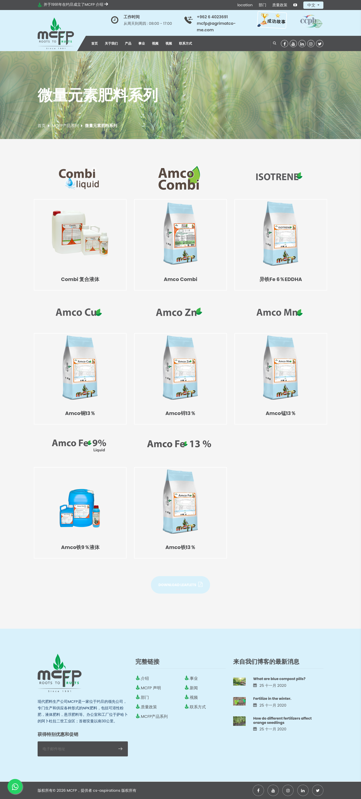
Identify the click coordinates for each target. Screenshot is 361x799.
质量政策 (279, 5)
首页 (94, 43)
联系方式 (185, 43)
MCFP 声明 (151, 688)
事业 (141, 43)
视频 (155, 43)
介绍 (102, 4)
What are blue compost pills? (279, 678)
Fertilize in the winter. (272, 698)
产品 (128, 43)
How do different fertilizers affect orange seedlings (282, 720)
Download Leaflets (180, 584)
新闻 (194, 688)
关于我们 (111, 43)
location (245, 5)
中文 (311, 5)
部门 (262, 5)
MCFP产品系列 (65, 125)
